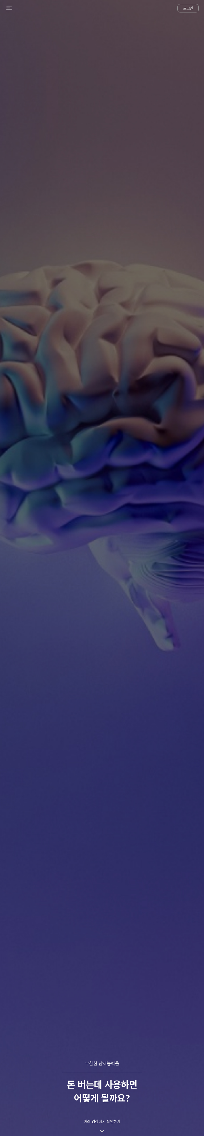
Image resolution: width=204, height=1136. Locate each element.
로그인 (188, 8)
